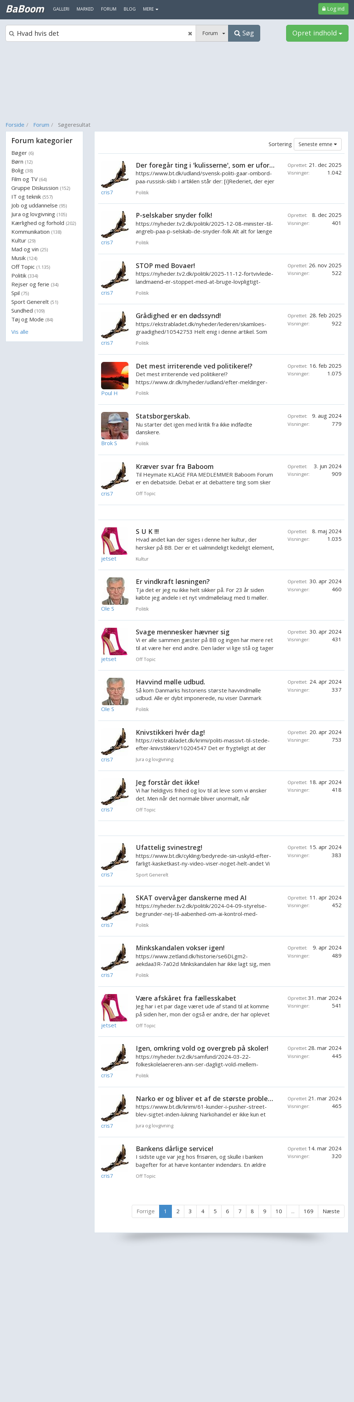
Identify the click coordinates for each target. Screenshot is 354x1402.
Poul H (109, 393)
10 (279, 1211)
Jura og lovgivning (39, 214)
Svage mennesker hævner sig (183, 631)
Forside (14, 124)
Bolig (22, 170)
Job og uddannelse (39, 205)
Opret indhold (317, 32)
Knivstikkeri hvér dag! (170, 732)
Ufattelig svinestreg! (169, 847)
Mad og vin (29, 249)
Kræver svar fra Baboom (175, 466)
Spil (20, 293)
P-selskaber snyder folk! (174, 215)
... (293, 1211)
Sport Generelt (34, 301)
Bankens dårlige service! (174, 1148)
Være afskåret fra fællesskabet (186, 998)
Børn (21, 161)
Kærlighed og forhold (43, 222)
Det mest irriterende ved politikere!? (194, 366)
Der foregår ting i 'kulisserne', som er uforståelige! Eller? (226, 165)
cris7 (107, 192)
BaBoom (24, 8)
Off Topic (30, 266)
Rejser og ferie (34, 284)
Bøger (22, 152)
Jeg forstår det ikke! (167, 782)
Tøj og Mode (32, 319)
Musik (24, 257)
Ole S (107, 608)
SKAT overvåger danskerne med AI (191, 897)
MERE (150, 9)
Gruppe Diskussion (40, 187)
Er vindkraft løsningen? (173, 581)
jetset (108, 558)
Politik (24, 275)
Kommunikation (36, 231)
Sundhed (28, 310)
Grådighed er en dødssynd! (178, 315)
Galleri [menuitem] (61, 9)
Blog (130, 9)
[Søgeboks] (100, 33)
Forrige (145, 1211)
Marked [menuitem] (85, 9)
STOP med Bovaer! (165, 265)
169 (308, 1211)
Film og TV (29, 179)
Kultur (23, 240)
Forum (41, 124)
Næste (331, 1211)
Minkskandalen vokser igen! (180, 947)
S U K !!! (147, 531)
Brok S (109, 443)
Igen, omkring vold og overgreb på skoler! (202, 1048)
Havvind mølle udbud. (170, 681)
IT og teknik (32, 196)
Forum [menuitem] (108, 9)
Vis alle (19, 331)
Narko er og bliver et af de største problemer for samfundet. (233, 1098)
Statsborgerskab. (163, 416)
